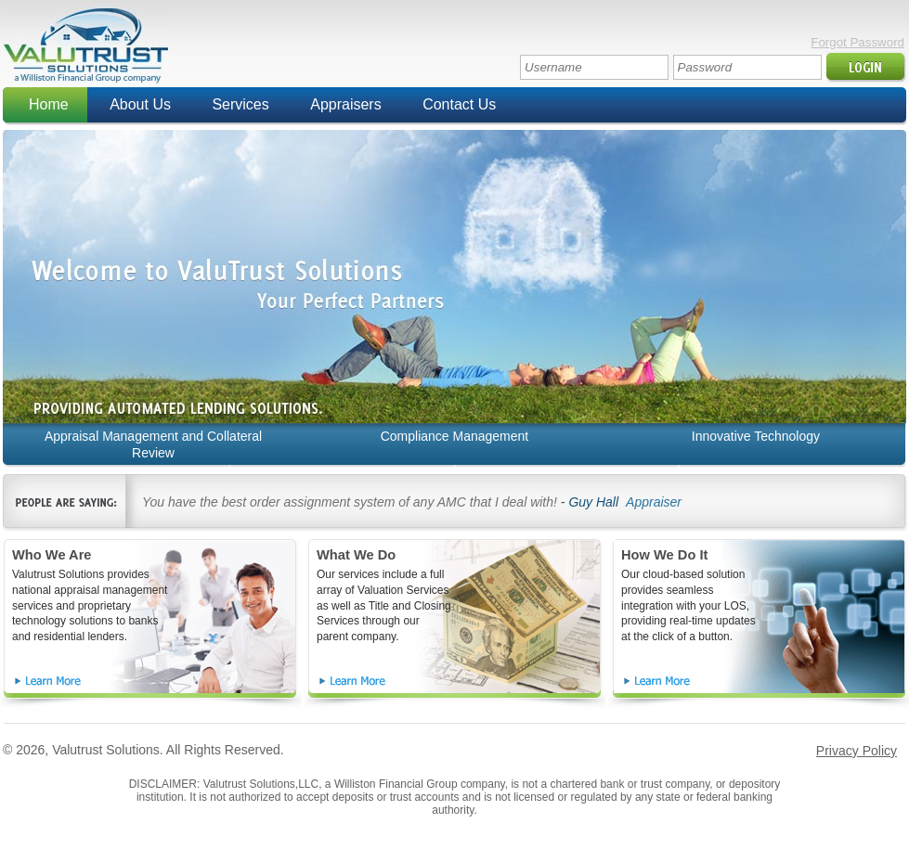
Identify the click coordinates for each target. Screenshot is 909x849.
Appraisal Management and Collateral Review (153, 444)
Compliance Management (455, 436)
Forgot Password (857, 42)
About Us (140, 104)
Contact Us (459, 104)
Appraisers (345, 104)
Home (49, 104)
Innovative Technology (756, 436)
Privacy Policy (856, 750)
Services (240, 104)
